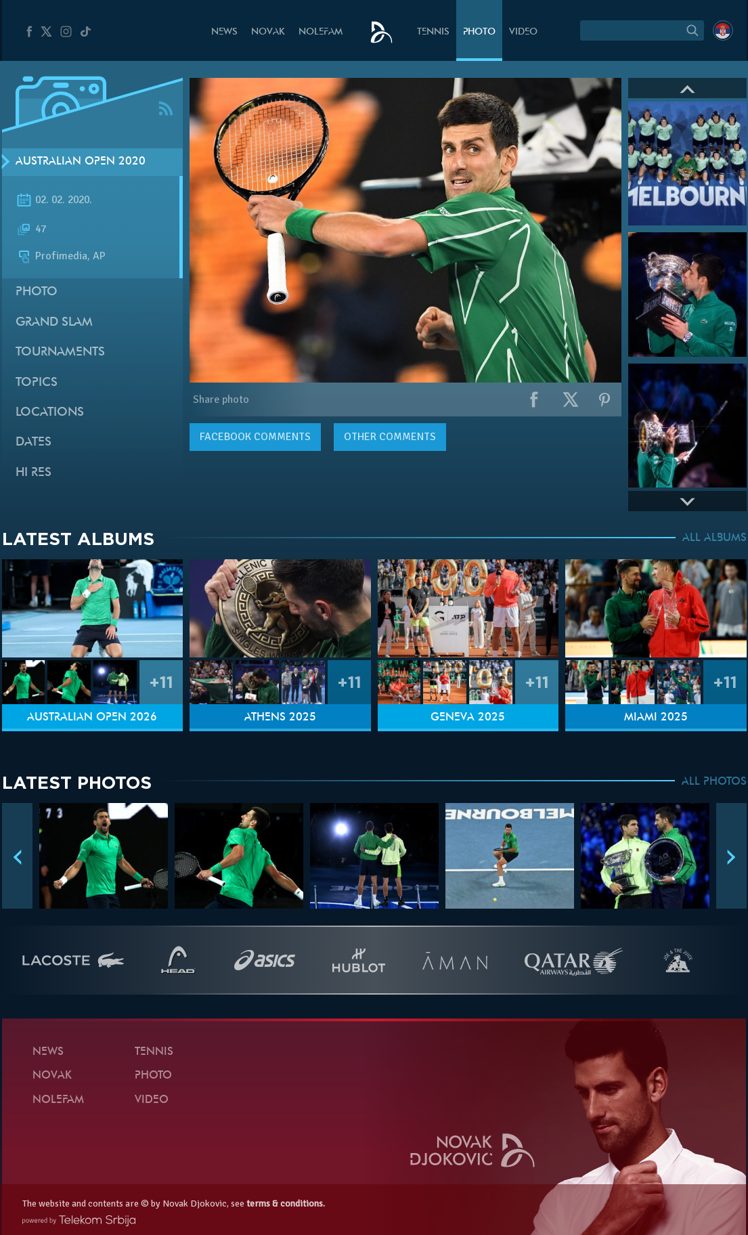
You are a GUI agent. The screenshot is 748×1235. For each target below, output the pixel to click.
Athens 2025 (280, 717)
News (224, 32)
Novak (268, 32)
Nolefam (321, 32)
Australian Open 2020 (81, 161)
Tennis (433, 32)
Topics (37, 382)
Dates (33, 442)
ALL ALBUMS (714, 538)
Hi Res (33, 473)
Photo (479, 32)
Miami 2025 (656, 717)
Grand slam (54, 322)
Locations (50, 412)
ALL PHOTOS (714, 782)
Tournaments (60, 352)
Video (523, 32)
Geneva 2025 (468, 717)
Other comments (390, 436)
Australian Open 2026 (92, 717)
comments (255, 436)
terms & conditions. (285, 1203)
